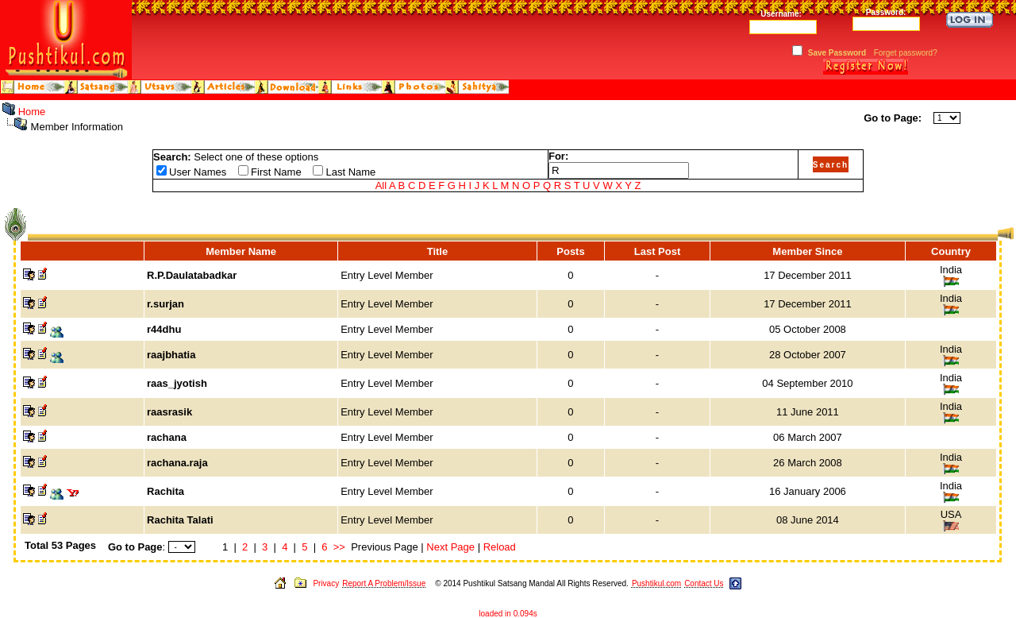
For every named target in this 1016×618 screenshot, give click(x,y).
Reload (499, 547)
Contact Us (703, 583)
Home (32, 112)
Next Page (450, 547)
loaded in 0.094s (508, 613)
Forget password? (905, 52)
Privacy (326, 583)
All (381, 185)
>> (339, 547)
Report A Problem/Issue (383, 583)
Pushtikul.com (656, 583)
